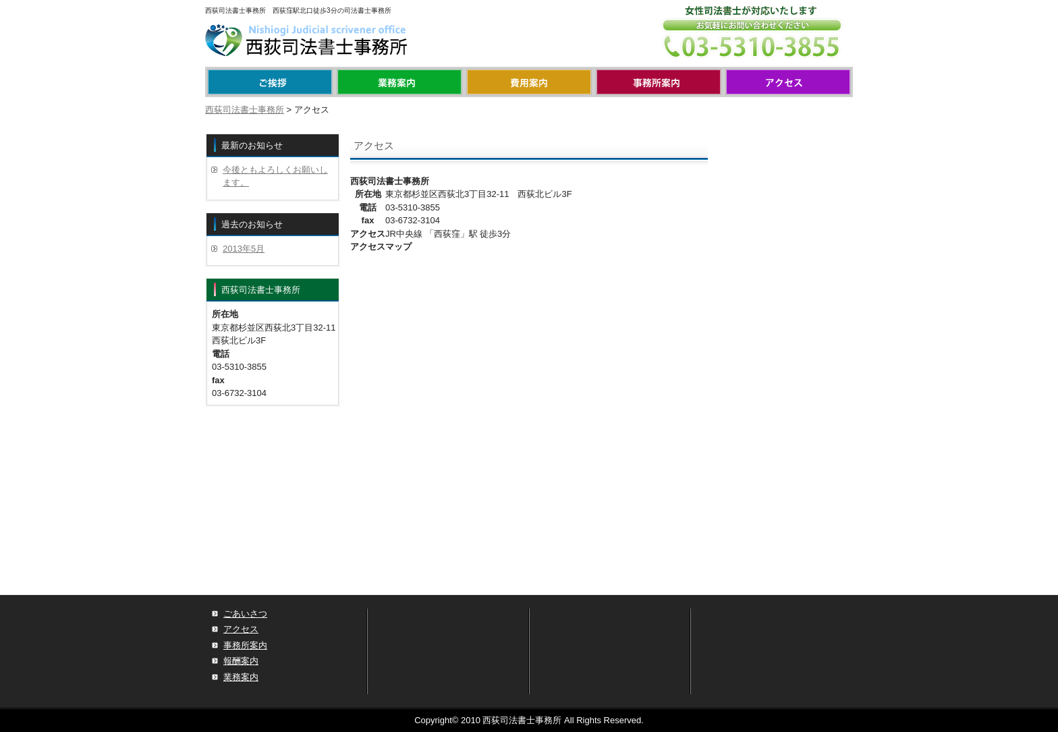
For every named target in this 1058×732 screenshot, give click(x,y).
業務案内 (399, 82)
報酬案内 (529, 82)
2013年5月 (243, 249)
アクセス (788, 82)
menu (270, 82)
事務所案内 (658, 82)
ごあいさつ (245, 614)
